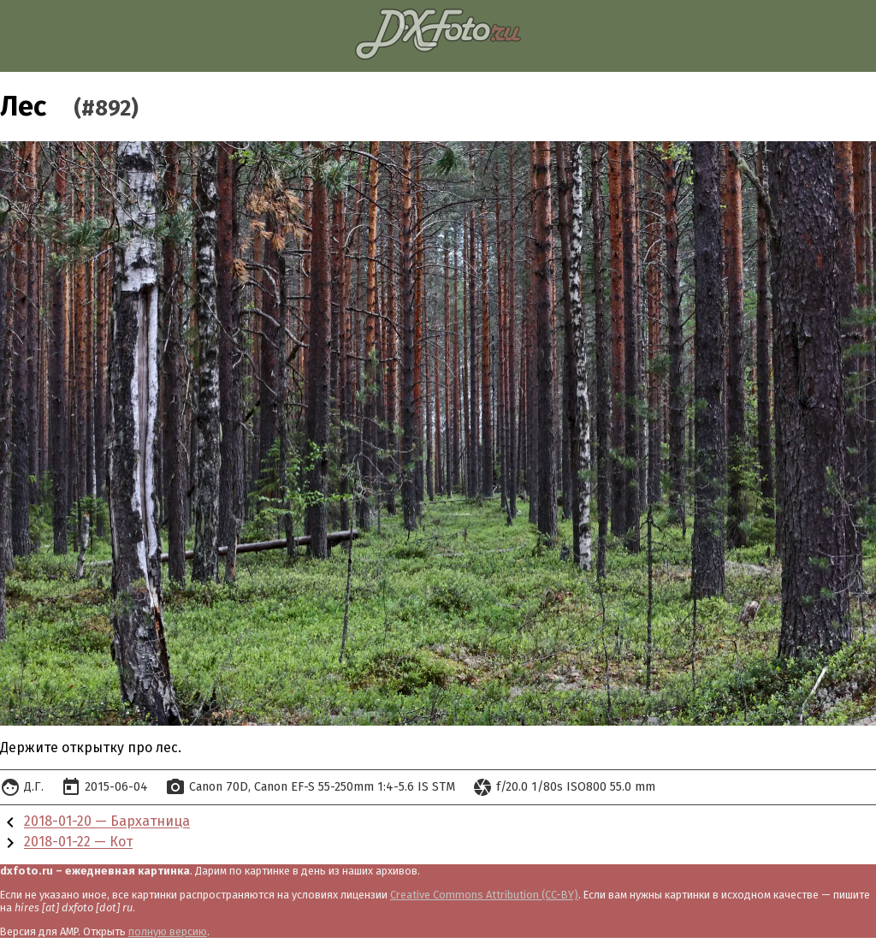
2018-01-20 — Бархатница (107, 822)
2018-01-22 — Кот (78, 842)
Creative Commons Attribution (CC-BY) (484, 894)
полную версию (167, 931)
